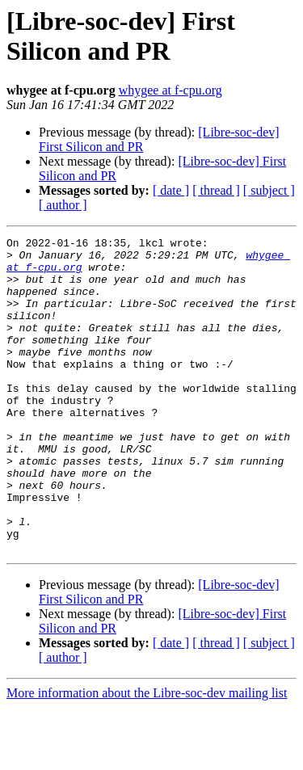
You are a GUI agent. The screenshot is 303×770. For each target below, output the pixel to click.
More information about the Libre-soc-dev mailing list (146, 756)
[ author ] (63, 205)
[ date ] (171, 190)
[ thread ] (216, 190)
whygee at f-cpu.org (170, 90)
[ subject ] (269, 190)
